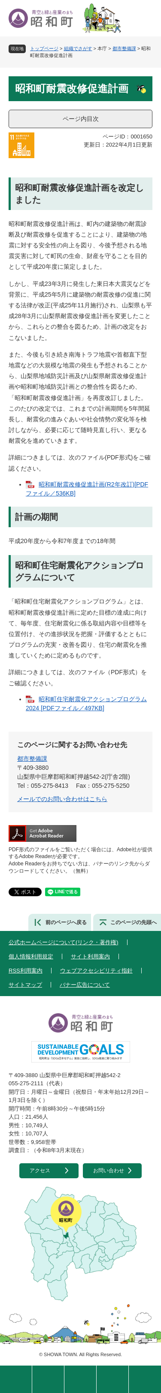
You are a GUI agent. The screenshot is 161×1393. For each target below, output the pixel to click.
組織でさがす (78, 48)
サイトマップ (25, 985)
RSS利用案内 (26, 970)
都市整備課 (124, 48)
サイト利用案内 (90, 956)
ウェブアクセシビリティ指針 (96, 970)
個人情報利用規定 (31, 956)
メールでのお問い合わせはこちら (62, 799)
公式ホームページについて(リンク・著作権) (63, 942)
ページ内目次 (81, 118)
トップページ (44, 48)
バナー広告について (85, 985)
